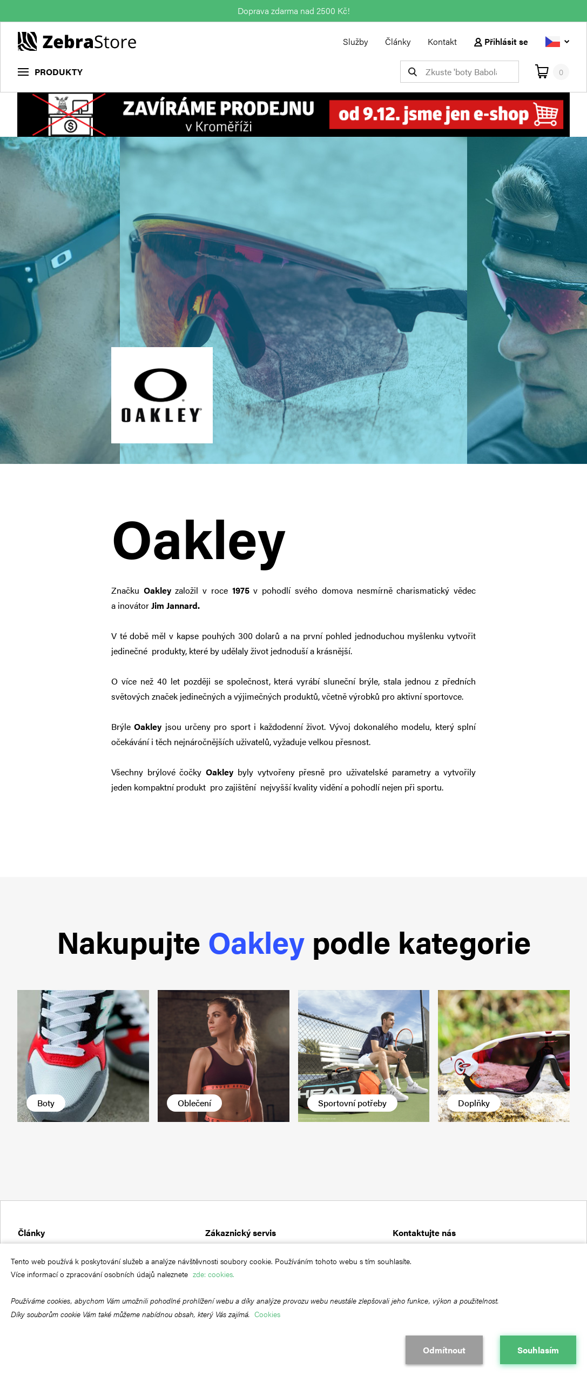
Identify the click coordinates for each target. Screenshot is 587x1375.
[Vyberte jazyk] (557, 41)
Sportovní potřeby (352, 1103)
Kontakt (442, 41)
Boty (46, 1103)
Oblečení (194, 1103)
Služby (355, 41)
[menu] (50, 71)
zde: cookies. (213, 1273)
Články (397, 41)
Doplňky (474, 1103)
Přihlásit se (501, 41)
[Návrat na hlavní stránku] (77, 40)
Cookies (267, 1313)
